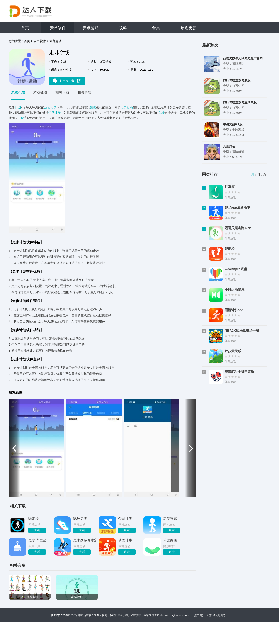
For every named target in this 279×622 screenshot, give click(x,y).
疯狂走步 (80, 518)
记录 (53, 107)
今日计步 (125, 518)
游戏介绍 (18, 92)
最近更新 (188, 28)
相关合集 (85, 92)
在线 (161, 112)
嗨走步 (33, 518)
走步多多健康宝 (84, 540)
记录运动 (127, 107)
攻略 (123, 28)
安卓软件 (58, 28)
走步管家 (170, 518)
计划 (18, 107)
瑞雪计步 (125, 540)
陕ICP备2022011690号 (64, 615)
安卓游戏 (90, 28)
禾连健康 (170, 540)
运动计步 (54, 112)
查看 (37, 530)
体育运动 (55, 41)
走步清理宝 (37, 540)
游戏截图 (40, 92)
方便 (21, 118)
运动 (47, 107)
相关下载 (62, 92)
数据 (93, 107)
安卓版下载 (67, 80)
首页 (25, 28)
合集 (156, 28)
